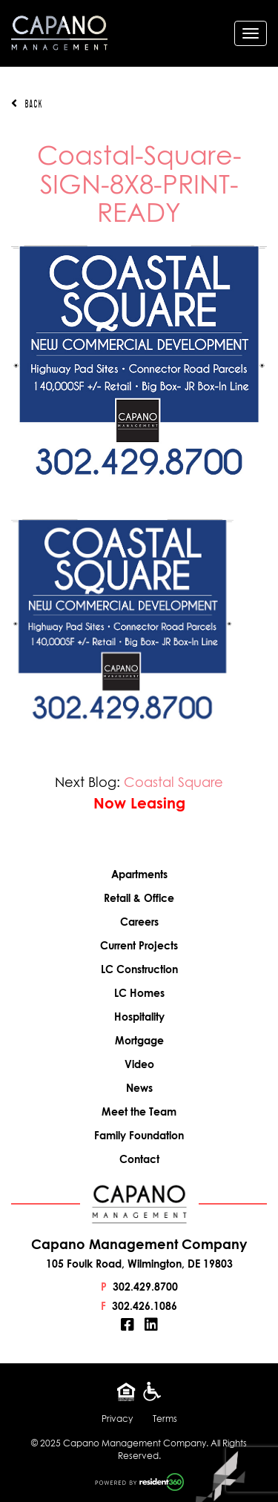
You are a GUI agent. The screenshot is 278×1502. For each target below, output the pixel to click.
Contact (139, 1159)
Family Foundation (139, 1135)
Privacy (117, 1418)
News (139, 1087)
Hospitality (139, 1016)
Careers (139, 921)
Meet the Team (139, 1111)
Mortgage (139, 1040)
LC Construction (139, 969)
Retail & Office (139, 898)
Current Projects (139, 945)
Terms (165, 1418)
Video (139, 1064)
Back (26, 104)
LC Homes (139, 992)
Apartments (139, 874)
